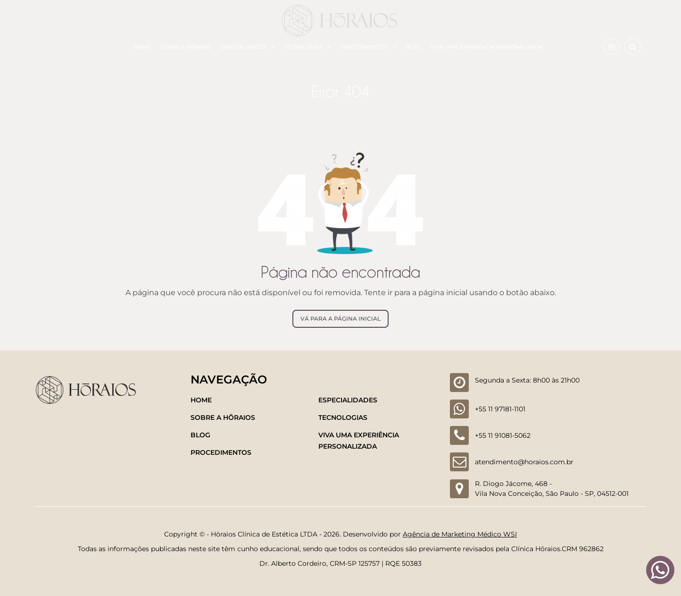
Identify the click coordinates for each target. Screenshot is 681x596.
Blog (413, 46)
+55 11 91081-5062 (503, 435)
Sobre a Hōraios (186, 46)
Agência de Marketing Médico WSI (460, 534)
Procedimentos (364, 46)
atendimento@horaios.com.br (524, 462)
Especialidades (243, 46)
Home (142, 46)
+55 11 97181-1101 (500, 409)
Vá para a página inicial (340, 318)
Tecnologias (303, 46)
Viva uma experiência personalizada (486, 46)
